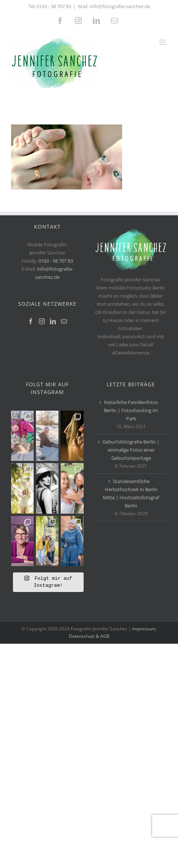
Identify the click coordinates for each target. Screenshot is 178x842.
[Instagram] (42, 321)
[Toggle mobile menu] (163, 42)
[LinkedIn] (53, 321)
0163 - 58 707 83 (54, 6)
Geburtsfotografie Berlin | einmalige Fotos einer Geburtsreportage (131, 449)
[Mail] (64, 321)
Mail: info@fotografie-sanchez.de (114, 6)
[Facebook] (31, 321)
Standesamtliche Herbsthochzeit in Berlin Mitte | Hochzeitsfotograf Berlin (131, 493)
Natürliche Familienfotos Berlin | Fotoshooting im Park (131, 410)
